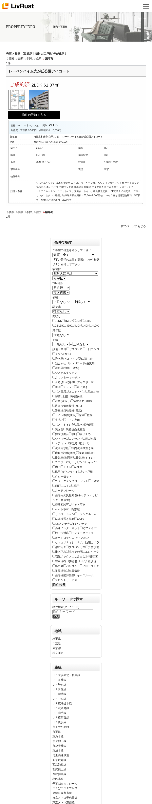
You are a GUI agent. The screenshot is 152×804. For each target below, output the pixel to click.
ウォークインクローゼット (71, 481)
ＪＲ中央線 (59, 698)
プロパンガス (77, 547)
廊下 (58, 467)
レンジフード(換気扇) (82, 363)
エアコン (60, 443)
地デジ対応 (62, 532)
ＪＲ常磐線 (59, 689)
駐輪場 (73, 561)
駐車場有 (60, 561)
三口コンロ (92, 349)
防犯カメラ (92, 542)
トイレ (67, 467)
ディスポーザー (86, 382)
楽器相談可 (62, 504)
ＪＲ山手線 (59, 712)
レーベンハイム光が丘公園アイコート (39, 71)
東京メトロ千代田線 (64, 797)
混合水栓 (60, 363)
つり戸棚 (87, 471)
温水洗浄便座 (85, 424)
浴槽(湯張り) (63, 401)
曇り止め (85, 434)
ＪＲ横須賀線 (60, 717)
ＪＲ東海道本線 (62, 703)
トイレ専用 (73, 419)
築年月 (47, 58)
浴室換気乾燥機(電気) (68, 410)
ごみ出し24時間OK (86, 556)
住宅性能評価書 (64, 575)
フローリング (90, 566)
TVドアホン (81, 537)
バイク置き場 (88, 561)
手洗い (59, 419)
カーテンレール (64, 490)
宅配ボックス (63, 556)
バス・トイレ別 (64, 424)
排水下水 (60, 551)
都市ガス (60, 547)
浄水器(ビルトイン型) (68, 358)
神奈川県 (58, 652)
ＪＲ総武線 (59, 693)
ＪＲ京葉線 (59, 679)
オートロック (63, 537)
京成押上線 (59, 741)
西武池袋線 (59, 764)
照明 (74, 434)
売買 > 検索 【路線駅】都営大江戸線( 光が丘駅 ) (36, 53)
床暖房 (73, 443)
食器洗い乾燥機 (64, 382)
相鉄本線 (58, 778)
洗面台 (59, 429)
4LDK (95, 325)
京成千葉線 (59, 745)
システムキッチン (66, 372)
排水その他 (76, 551)
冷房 (93, 438)
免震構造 (74, 570)
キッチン (93, 462)
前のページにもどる (133, 226)
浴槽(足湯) (61, 396)
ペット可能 (78, 504)
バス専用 (60, 391)
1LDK (58, 320)
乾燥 (89, 415)
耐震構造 (60, 570)
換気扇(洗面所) (64, 457)
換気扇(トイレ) (85, 457)
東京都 (56, 648)
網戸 (58, 485)
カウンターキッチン (67, 377)
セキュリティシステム (69, 542)
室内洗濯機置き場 (82, 448)
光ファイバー (91, 528)
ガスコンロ (76, 349)
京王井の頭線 (60, 727)
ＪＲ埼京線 (59, 684)
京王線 (56, 731)
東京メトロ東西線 (63, 802)
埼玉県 (56, 638)
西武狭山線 (59, 769)
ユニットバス (77, 391)
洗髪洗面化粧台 (75, 429)
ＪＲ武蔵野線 (60, 708)
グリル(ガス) (63, 353)
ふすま (67, 485)
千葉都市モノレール (64, 783)
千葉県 (56, 643)
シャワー (68, 387)
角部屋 (75, 509)
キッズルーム (85, 575)
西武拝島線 (59, 774)
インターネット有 (82, 532)
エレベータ (92, 551)
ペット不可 (62, 509)
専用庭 (59, 566)
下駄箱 (95, 481)
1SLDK (69, 320)
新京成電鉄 (59, 760)
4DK (86, 325)
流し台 (88, 358)
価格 (10, 58)
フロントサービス (66, 580)
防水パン (85, 443)
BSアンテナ (79, 523)
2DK (78, 320)
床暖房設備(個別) (65, 452)
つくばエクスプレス (64, 788)
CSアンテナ (62, 523)
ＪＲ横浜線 (59, 722)
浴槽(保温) (76, 396)
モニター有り (63, 462)
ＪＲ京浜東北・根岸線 (66, 675)
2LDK (87, 320)
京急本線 (58, 736)
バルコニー (73, 566)
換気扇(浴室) (86, 452)
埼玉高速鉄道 (60, 755)
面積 (19, 58)
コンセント (76, 438)
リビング (79, 462)
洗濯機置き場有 (64, 518)
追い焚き (82, 387)
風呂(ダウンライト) (67, 471)
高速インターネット (67, 528)
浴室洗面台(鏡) (82, 401)
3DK (69, 325)
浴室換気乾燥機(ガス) (68, 405)
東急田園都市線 (62, 792)
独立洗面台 (62, 434)
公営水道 (93, 547)
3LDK (77, 325)
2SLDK (59, 325)
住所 (37, 58)
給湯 (58, 387)
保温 (81, 415)
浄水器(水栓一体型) (67, 368)
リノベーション (64, 514)
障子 (77, 485)
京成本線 (58, 750)
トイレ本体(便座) (65, 415)
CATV (80, 518)
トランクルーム (86, 514)
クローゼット (63, 476)
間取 (28, 58)
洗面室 (78, 467)
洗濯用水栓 (62, 448)
